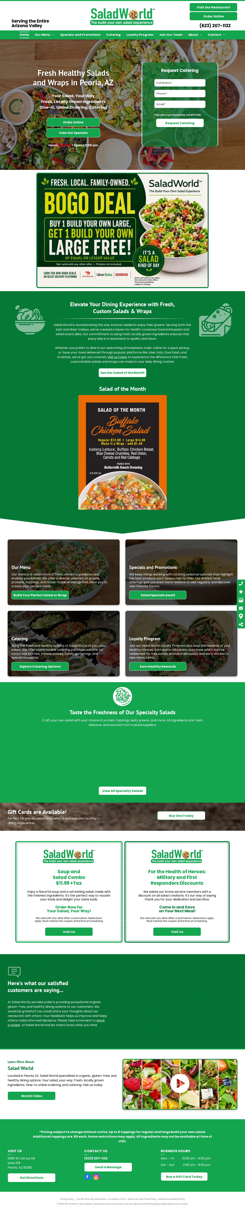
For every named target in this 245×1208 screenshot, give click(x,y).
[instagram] (96, 1177)
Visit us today (117, 357)
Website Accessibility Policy (171, 1198)
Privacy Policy (66, 1198)
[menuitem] (24, 35)
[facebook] (87, 1177)
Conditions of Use (117, 1198)
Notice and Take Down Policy (142, 1198)
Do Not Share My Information (91, 1198)
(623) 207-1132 (215, 26)
